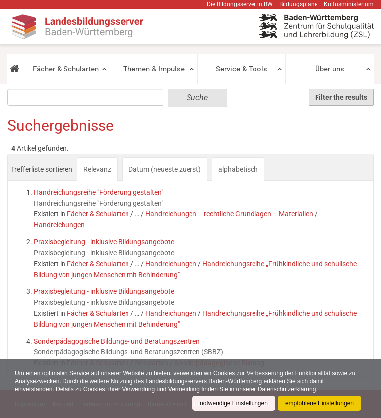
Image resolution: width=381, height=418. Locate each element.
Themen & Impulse (154, 69)
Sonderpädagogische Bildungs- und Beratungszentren (117, 341)
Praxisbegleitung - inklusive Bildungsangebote (104, 242)
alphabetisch (238, 169)
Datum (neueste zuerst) (164, 169)
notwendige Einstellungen (234, 403)
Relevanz (97, 169)
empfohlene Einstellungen (319, 403)
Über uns (329, 69)
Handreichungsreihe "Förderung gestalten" (98, 192)
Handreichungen (59, 225)
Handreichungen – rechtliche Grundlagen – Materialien (229, 214)
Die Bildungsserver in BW (240, 4)
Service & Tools (241, 69)
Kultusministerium (349, 4)
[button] (14, 69)
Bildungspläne (298, 4)
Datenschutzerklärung (287, 389)
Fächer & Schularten (66, 69)
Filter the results (341, 97)
